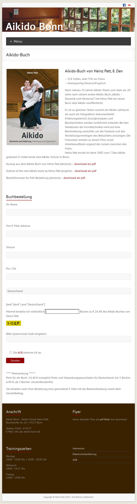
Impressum (78, 448)
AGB (20, 352)
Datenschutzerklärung (85, 454)
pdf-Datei (105, 419)
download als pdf (85, 164)
